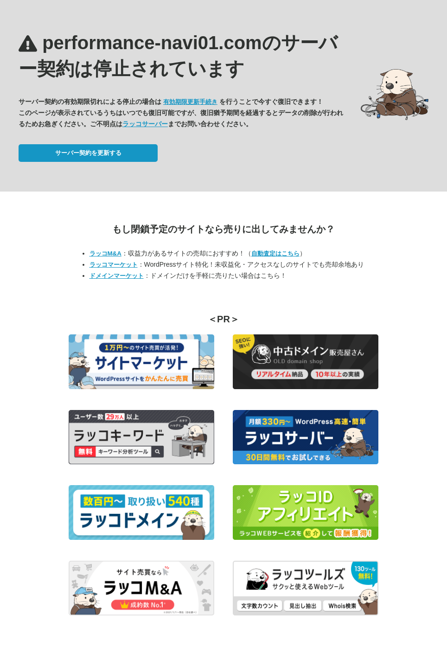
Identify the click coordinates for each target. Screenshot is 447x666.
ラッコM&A (105, 253)
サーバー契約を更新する (88, 152)
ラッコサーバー (145, 124)
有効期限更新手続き (190, 101)
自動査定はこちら (275, 253)
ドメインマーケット (116, 275)
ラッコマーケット (113, 264)
